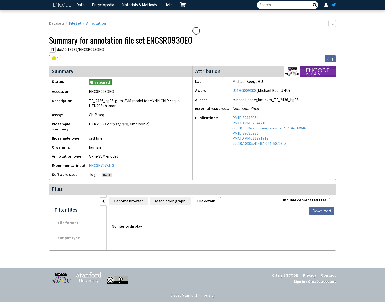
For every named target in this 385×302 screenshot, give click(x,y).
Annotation (96, 23)
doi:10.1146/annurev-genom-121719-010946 (269, 128)
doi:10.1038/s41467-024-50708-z (259, 143)
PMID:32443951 (245, 118)
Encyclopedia (103, 5)
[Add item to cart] (332, 23)
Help (168, 5)
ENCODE (63, 5)
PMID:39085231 (245, 133)
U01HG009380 (244, 90)
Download (321, 210)
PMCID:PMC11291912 (250, 138)
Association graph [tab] (170, 201)
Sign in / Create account (315, 281)
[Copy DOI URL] (52, 50)
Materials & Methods (139, 5)
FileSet (75, 23)
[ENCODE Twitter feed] (334, 5)
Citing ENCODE (285, 275)
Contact (328, 275)
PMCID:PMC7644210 (249, 123)
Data (80, 5)
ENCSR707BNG (101, 165)
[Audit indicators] (55, 58)
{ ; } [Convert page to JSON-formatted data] (330, 59)
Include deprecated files (307, 200)
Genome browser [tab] (128, 201)
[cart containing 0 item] (183, 5)
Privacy (309, 275)
